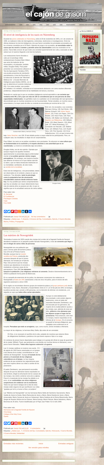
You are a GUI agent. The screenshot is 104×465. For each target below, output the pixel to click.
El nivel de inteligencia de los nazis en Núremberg (29, 34)
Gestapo (58, 320)
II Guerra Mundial (64, 219)
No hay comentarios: (38, 216)
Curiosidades (46, 219)
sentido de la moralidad (14, 167)
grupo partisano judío (60, 285)
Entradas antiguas (65, 444)
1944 (54, 25)
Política (11, 221)
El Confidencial (9, 196)
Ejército (54, 219)
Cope (5, 201)
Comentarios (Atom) (43, 456)
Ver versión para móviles (38, 448)
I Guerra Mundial (66, 431)
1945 (61, 25)
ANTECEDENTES (10, 25)
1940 (27, 25)
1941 (34, 25)
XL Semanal (8, 194)
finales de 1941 (19, 280)
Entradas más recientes (13, 444)
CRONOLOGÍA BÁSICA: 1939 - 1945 (90, 25)
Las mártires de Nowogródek (18, 235)
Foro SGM (7, 203)
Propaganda (19, 221)
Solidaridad (20, 433)
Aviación (26, 219)
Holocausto (55, 431)
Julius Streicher (12, 135)
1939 (20, 25)
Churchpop (7, 412)
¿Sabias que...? (16, 219)
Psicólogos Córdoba (11, 198)
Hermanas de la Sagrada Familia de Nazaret (19, 410)
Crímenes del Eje (35, 219)
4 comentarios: (35, 428)
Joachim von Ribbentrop (53, 120)
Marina (6, 221)
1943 (47, 25)
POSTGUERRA (70, 25)
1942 (40, 25)
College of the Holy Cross (12, 414)
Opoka (6, 416)
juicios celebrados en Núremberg (23, 39)
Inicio (41, 444)
